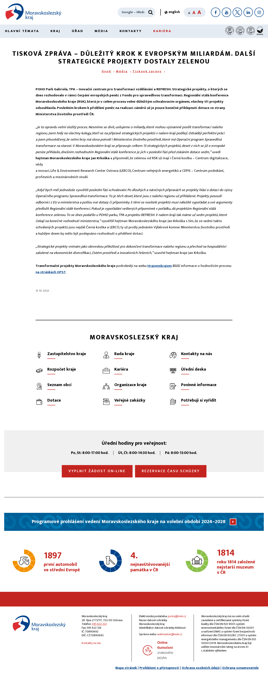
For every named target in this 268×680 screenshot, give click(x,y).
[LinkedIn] (248, 12)
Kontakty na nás (91, 643)
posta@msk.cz (177, 616)
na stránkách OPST (51, 272)
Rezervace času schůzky (171, 471)
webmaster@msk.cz (169, 634)
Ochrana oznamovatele (240, 668)
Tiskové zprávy (147, 71)
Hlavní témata (22, 31)
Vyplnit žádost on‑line (97, 471)
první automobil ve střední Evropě (64, 562)
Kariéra (162, 31)
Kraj (55, 31)
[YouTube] (226, 12)
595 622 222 (99, 624)
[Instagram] (259, 12)
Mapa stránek (126, 668)
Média (101, 31)
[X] (237, 12)
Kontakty (131, 31)
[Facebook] (215, 12)
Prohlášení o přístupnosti (159, 668)
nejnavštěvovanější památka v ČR (150, 562)
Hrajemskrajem (159, 266)
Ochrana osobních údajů (201, 668)
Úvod (106, 71)
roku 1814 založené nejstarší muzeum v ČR (237, 562)
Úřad (77, 31)
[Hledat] (150, 12)
